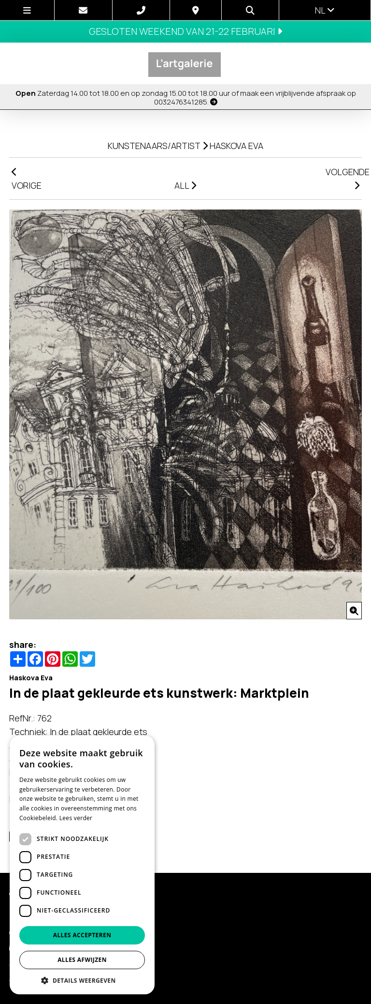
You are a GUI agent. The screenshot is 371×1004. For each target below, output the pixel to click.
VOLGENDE (344, 178)
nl (325, 10)
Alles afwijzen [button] (82, 960)
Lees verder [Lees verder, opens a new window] (76, 818)
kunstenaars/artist (154, 145)
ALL (185, 185)
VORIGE (27, 179)
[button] (82, 980)
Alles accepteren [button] (82, 935)
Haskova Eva (236, 145)
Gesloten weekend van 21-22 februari (185, 31)
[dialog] (82, 864)
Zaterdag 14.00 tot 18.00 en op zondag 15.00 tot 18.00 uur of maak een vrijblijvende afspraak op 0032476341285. (185, 97)
